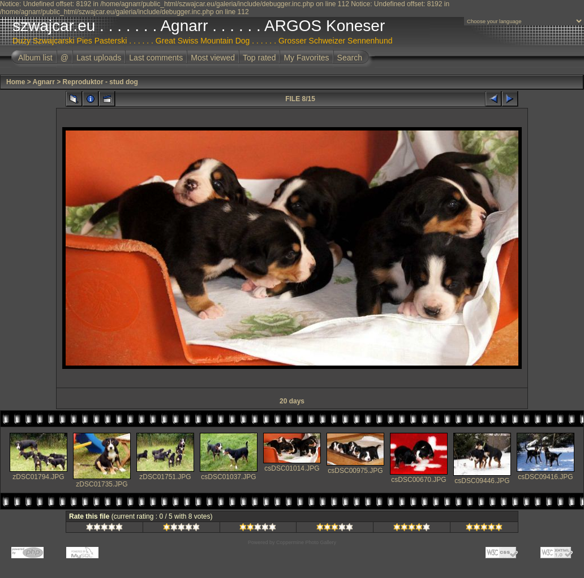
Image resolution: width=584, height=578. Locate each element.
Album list (35, 57)
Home (15, 82)
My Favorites (306, 57)
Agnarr (44, 82)
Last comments (156, 57)
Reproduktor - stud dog (100, 82)
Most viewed (213, 57)
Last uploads (98, 57)
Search (349, 57)
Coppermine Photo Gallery (306, 542)
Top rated (259, 57)
